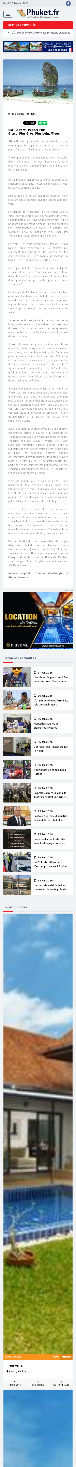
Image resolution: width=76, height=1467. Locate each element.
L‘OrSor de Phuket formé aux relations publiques (41, 32)
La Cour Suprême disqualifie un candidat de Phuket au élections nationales (52, 816)
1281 (31, 114)
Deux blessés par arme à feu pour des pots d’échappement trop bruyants (52, 677)
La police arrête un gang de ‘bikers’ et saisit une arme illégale (52, 793)
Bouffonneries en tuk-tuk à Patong (52, 770)
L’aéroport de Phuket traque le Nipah (52, 746)
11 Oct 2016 (16, 114)
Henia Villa (14, 1366)
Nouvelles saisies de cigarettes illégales (52, 723)
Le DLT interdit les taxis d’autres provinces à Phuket (52, 862)
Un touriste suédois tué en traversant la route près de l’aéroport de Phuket (52, 885)
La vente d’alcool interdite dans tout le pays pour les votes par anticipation (52, 839)
